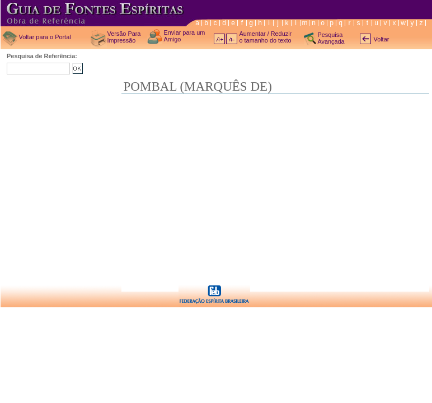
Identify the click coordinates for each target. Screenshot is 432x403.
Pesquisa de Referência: (42, 56)
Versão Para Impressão (124, 37)
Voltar (381, 39)
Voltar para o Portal (45, 37)
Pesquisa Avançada (331, 38)
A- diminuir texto (231, 39)
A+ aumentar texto (219, 39)
